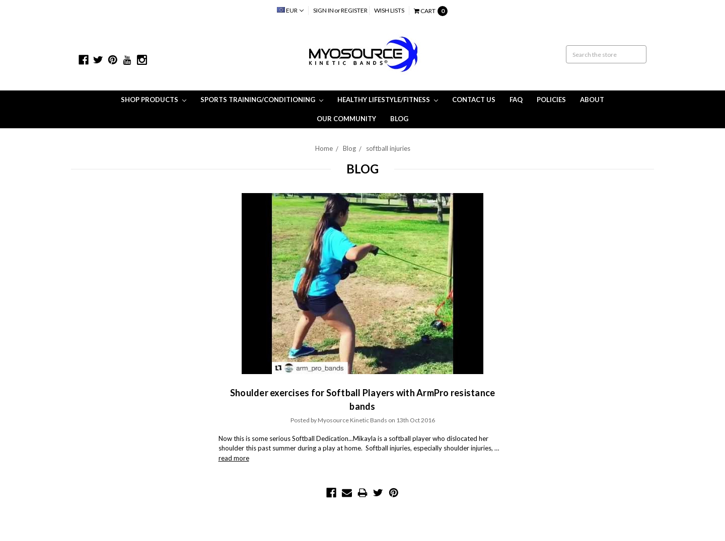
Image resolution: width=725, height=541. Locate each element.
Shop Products (153, 100)
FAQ (516, 100)
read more (234, 458)
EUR (290, 10)
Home (324, 148)
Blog (399, 119)
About (592, 100)
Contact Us (473, 100)
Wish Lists (389, 10)
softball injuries (388, 148)
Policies (551, 100)
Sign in (323, 10)
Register (354, 10)
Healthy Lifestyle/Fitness (387, 100)
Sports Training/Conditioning (261, 100)
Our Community (346, 119)
